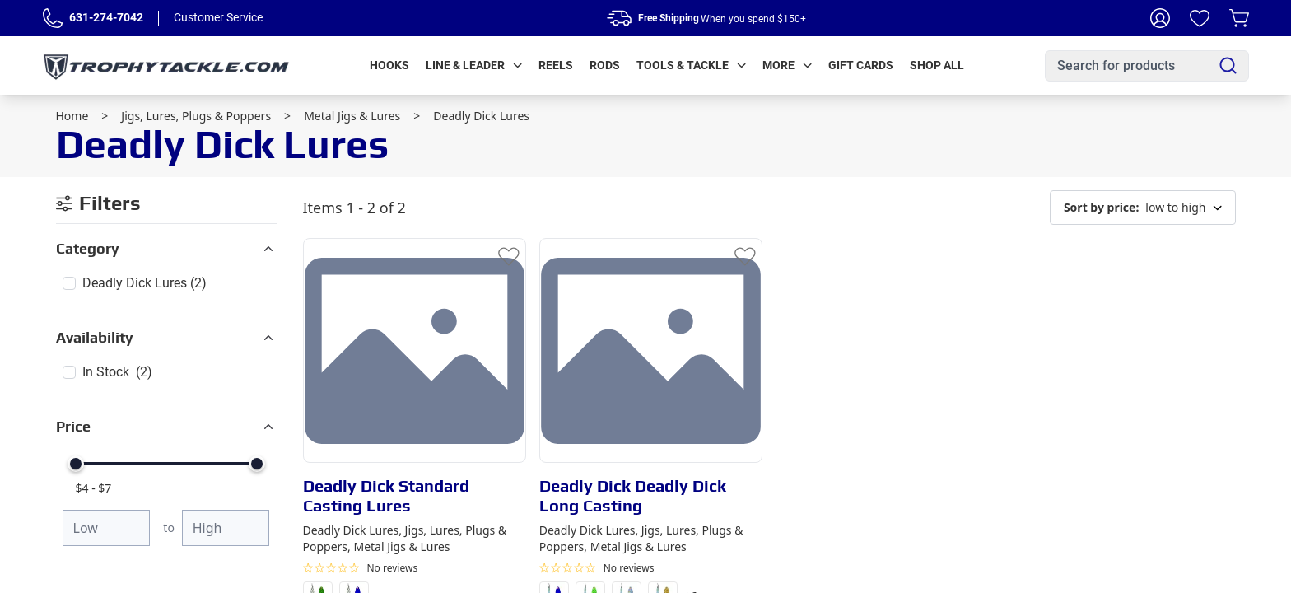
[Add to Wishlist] (509, 255)
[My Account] (1160, 18)
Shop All (937, 65)
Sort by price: (1101, 207)
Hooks (389, 65)
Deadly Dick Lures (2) (144, 283)
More (787, 65)
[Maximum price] (226, 528)
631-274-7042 (106, 17)
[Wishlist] (1199, 18)
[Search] (1228, 65)
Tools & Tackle (691, 65)
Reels (555, 65)
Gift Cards (860, 65)
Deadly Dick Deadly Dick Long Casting (632, 495)
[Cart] (1239, 18)
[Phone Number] (53, 18)
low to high (1143, 207)
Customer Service (218, 17)
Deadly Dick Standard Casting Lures (386, 495)
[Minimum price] (107, 528)
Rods (605, 65)
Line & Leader (474, 65)
